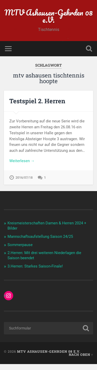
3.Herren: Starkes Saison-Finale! (35, 266)
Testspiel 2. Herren (37, 101)
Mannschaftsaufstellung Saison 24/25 (40, 236)
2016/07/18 (24, 177)
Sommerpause (20, 244)
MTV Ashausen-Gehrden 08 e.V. (48, 16)
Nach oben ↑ (81, 354)
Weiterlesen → (22, 161)
